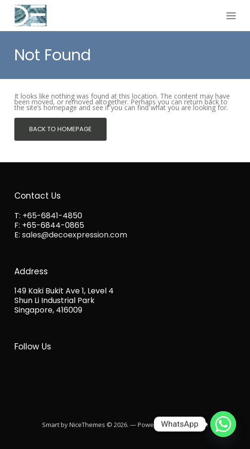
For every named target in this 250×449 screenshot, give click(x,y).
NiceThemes (87, 424)
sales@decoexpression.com (74, 234)
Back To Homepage (60, 129)
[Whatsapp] (223, 424)
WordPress (190, 424)
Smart (50, 424)
